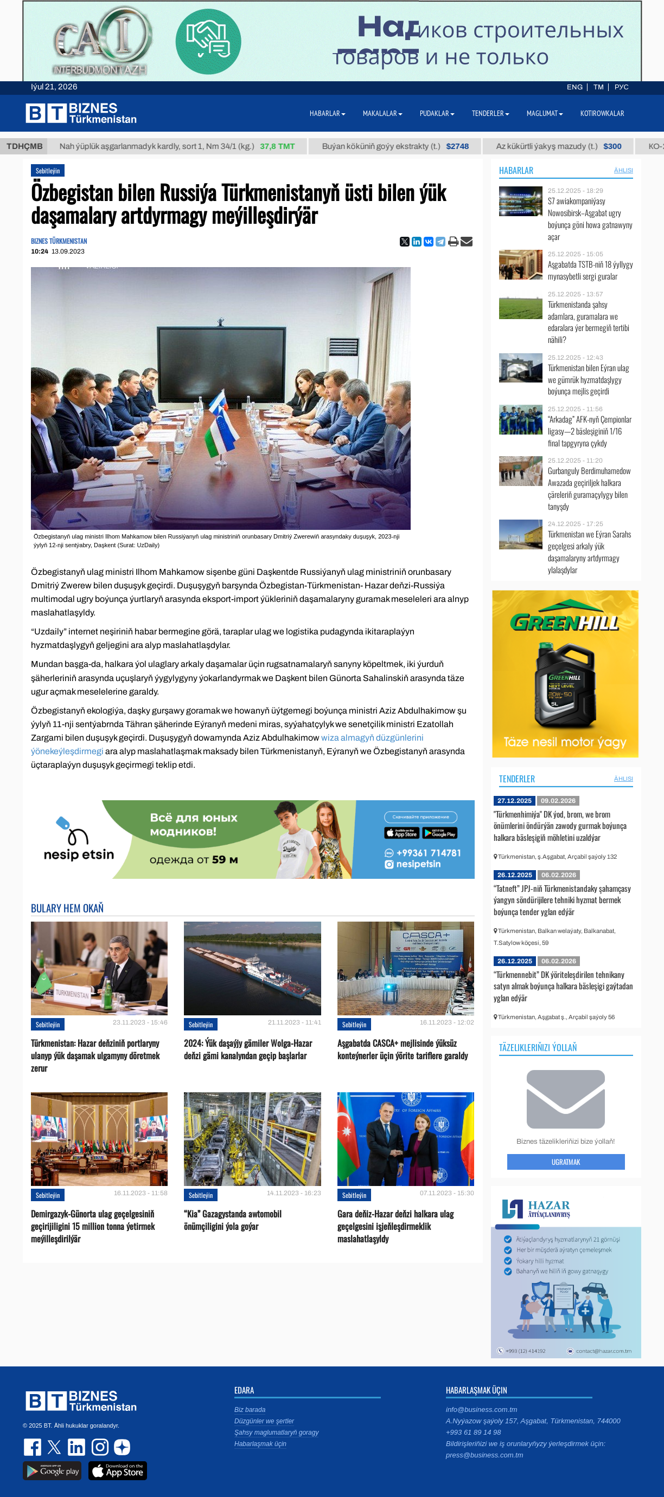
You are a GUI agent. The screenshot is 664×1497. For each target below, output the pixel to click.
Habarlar (516, 170)
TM (598, 87)
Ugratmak (566, 1161)
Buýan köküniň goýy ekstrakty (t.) (405, 146)
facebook (33, 1447)
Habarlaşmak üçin (260, 1444)
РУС (622, 87)
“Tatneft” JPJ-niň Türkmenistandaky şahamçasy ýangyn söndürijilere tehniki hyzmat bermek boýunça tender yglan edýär (562, 899)
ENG (575, 87)
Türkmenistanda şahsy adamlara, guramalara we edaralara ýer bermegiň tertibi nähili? (588, 322)
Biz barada (249, 1410)
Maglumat (545, 113)
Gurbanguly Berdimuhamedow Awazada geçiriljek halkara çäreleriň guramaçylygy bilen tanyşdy (589, 488)
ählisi (623, 170)
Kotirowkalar (602, 113)
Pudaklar (437, 113)
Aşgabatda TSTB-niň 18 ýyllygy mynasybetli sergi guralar (590, 270)
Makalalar (383, 113)
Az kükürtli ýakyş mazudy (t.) (568, 146)
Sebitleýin (48, 170)
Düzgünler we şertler (264, 1421)
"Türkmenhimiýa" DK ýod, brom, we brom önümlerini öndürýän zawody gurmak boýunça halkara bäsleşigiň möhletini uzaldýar (560, 825)
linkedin (77, 1447)
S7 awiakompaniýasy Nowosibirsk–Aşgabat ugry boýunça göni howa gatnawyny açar (590, 218)
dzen (120, 1447)
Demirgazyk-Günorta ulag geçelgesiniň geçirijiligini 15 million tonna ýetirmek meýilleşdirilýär (93, 1226)
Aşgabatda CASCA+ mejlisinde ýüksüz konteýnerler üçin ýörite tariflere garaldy (402, 1049)
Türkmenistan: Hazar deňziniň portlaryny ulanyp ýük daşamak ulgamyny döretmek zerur (95, 1055)
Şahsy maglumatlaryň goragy (276, 1432)
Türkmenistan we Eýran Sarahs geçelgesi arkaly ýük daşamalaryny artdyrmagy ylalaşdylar (589, 551)
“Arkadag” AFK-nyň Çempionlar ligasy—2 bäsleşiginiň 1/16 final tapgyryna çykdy (589, 431)
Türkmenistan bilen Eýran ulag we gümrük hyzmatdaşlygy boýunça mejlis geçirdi (588, 379)
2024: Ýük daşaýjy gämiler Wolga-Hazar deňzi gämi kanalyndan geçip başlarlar (248, 1049)
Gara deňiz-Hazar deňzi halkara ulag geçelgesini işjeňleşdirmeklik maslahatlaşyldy (395, 1226)
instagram (99, 1447)
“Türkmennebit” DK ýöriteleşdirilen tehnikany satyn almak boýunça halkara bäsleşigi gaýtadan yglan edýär (563, 985)
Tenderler (517, 778)
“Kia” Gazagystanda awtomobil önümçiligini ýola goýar (233, 1220)
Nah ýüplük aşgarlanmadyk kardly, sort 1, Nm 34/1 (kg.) (187, 146)
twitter (55, 1447)
